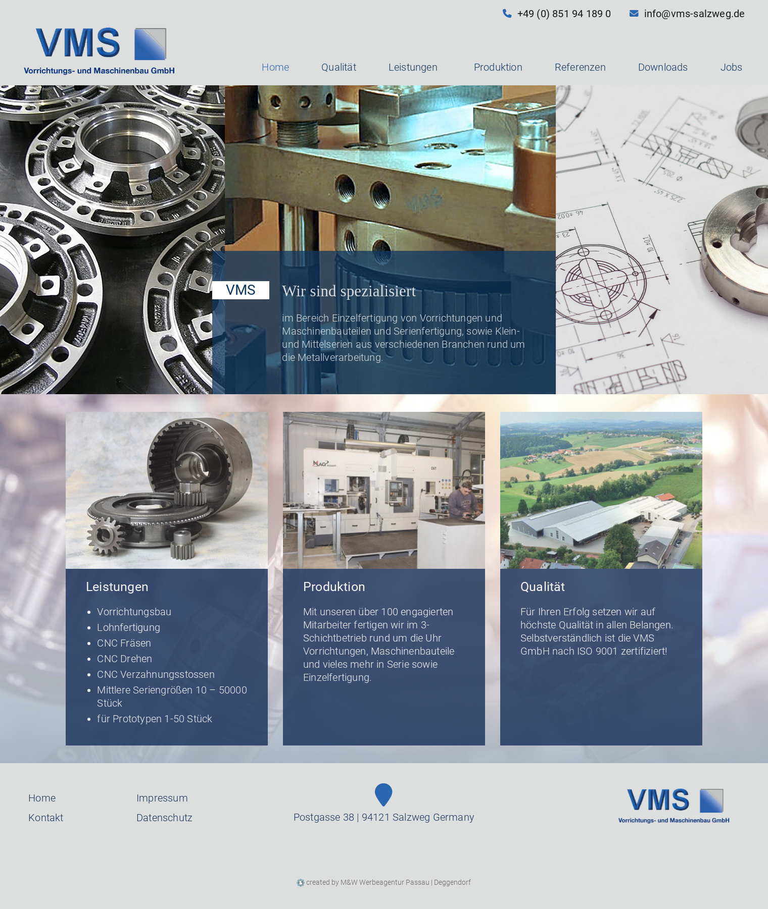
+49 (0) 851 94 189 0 (557, 14)
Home (275, 67)
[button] (440, 67)
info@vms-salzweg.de (687, 14)
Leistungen (415, 67)
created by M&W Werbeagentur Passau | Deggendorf (384, 882)
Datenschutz (164, 818)
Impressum (162, 798)
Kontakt (45, 818)
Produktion (498, 67)
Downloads (663, 67)
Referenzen (580, 67)
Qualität (338, 67)
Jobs (732, 67)
